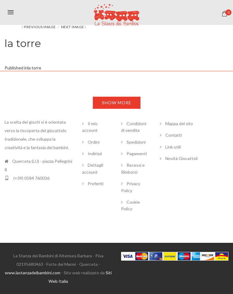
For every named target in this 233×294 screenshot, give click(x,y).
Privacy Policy (130, 187)
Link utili (173, 146)
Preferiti (95, 183)
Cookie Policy (130, 205)
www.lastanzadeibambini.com (32, 272)
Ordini (94, 142)
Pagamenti (137, 153)
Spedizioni (136, 142)
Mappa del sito (179, 123)
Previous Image (40, 27)
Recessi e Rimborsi (133, 169)
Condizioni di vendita (133, 127)
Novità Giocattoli (181, 158)
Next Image (72, 27)
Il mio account (90, 127)
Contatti (173, 135)
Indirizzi (95, 153)
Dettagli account (92, 169)
